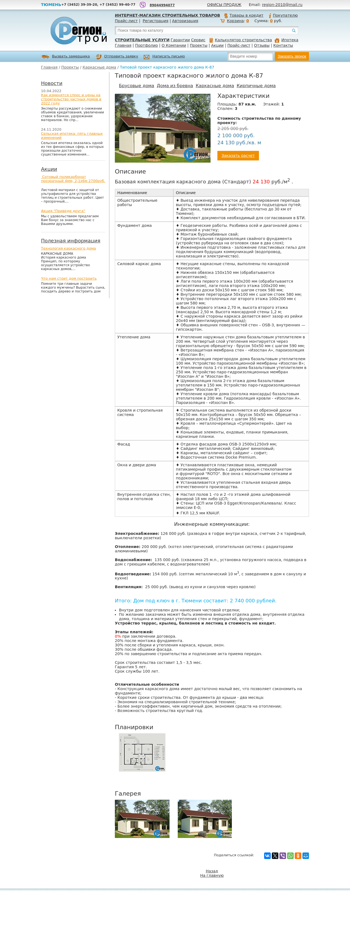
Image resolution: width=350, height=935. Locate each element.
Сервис (198, 40)
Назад (212, 871)
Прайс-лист (126, 21)
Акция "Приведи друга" (63, 211)
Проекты (198, 45)
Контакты (283, 45)
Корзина (235, 21)
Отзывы (262, 45)
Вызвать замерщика (65, 56)
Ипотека (286, 40)
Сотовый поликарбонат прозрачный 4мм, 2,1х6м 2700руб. (73, 179)
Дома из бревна (175, 85)
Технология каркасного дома (68, 248)
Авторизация (185, 21)
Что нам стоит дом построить (69, 278)
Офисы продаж (224, 4)
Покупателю (283, 15)
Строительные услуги (142, 40)
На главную (212, 875)
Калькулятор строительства (240, 40)
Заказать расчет (238, 155)
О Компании (174, 45)
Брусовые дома (136, 85)
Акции (217, 45)
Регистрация (155, 21)
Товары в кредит (243, 15)
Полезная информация (70, 241)
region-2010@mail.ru (282, 4)
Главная (123, 45)
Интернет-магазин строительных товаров (167, 15)
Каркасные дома (99, 67)
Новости (51, 83)
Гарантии (180, 40)
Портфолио (146, 45)
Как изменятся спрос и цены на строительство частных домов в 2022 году (71, 99)
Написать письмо (164, 57)
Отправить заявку (117, 57)
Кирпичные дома (256, 85)
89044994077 (162, 5)
